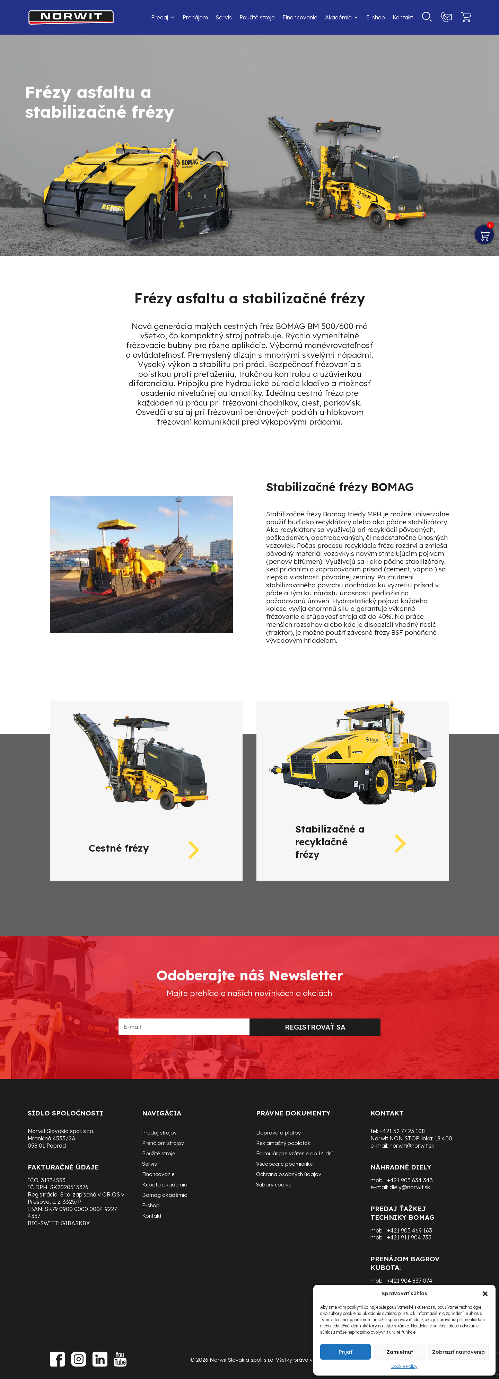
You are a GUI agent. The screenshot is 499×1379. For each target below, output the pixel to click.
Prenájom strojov (163, 1143)
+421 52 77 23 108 (402, 1131)
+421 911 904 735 (409, 1237)
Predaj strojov (159, 1133)
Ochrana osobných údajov (288, 1174)
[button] (485, 1293)
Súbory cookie (273, 1185)
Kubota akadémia (164, 1185)
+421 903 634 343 (410, 1180)
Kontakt (403, 17)
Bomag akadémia (164, 1195)
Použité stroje (257, 17)
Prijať (345, 1352)
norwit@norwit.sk (411, 1145)
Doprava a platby (278, 1133)
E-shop (375, 17)
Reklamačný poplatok (283, 1143)
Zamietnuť (399, 1352)
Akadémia (338, 17)
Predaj (159, 17)
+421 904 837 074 (409, 1280)
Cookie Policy (404, 1366)
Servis (224, 17)
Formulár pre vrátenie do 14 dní (294, 1154)
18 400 (443, 1138)
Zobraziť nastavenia (458, 1352)
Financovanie (299, 17)
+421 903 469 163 (409, 1230)
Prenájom (195, 17)
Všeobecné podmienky (284, 1164)
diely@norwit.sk (409, 1187)
